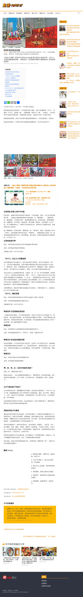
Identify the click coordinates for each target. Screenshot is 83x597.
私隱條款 (44, 580)
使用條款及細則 (46, 586)
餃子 (37, 63)
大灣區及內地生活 (23, 489)
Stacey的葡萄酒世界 (18, 496)
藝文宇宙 (35, 13)
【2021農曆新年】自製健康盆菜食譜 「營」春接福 (40, 536)
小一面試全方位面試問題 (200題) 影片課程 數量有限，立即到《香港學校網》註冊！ (39, 198)
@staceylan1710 (18, 493)
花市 (26, 63)
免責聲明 (44, 583)
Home (5, 52)
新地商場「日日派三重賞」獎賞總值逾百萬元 (47, 559)
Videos (58, 13)
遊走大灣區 (30, 63)
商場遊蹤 (19, 13)
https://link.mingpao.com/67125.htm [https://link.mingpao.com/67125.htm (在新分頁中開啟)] (20, 520)
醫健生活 (42, 13)
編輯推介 (17, 50)
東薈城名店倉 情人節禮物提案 (13, 529)
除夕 (35, 63)
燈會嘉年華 (22, 63)
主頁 (4, 13)
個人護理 (50, 13)
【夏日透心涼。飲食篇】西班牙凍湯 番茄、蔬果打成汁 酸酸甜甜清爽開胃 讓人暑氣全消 (30, 560)
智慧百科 (27, 13)
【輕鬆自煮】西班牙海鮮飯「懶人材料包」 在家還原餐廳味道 (11, 559)
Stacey (13, 63)
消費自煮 (11, 13)
